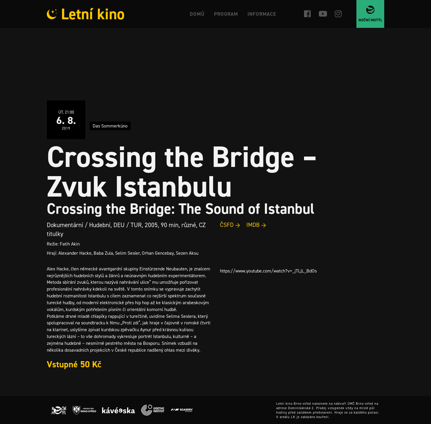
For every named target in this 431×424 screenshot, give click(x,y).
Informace (261, 14)
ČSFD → (230, 225)
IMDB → (256, 225)
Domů (197, 14)
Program (226, 14)
